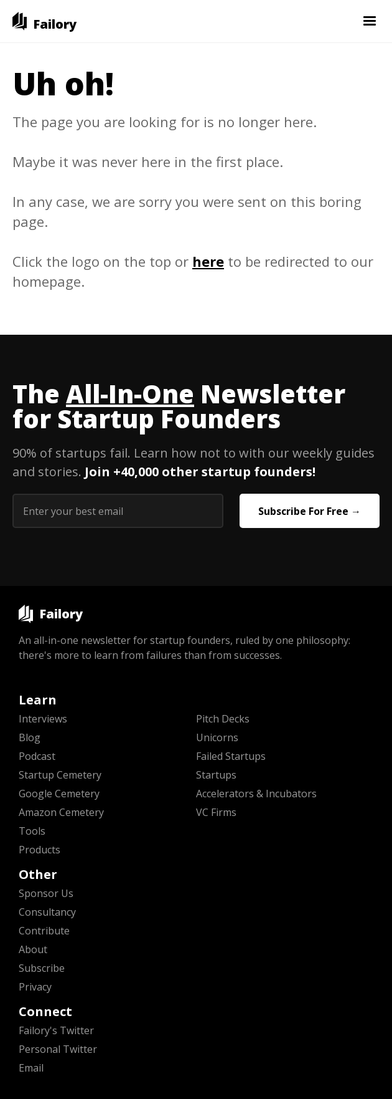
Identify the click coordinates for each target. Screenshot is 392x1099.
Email (31, 1068)
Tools (32, 831)
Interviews (43, 719)
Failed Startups (231, 756)
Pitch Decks (223, 719)
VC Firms (216, 812)
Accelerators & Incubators (256, 793)
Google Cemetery (59, 793)
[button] (369, 21)
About (33, 949)
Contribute (44, 930)
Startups (216, 775)
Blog (29, 737)
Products (39, 849)
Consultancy (47, 912)
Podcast (37, 756)
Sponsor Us (46, 893)
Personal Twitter (58, 1049)
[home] (44, 21)
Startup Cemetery (60, 775)
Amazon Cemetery (61, 812)
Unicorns (217, 737)
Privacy (35, 987)
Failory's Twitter (56, 1030)
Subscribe (42, 968)
